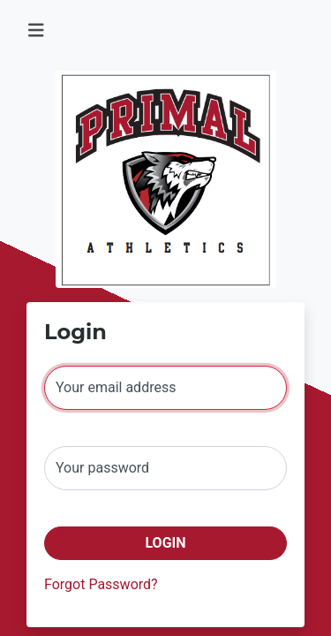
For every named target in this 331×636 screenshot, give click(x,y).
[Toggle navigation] (36, 30)
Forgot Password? (101, 584)
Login (165, 542)
